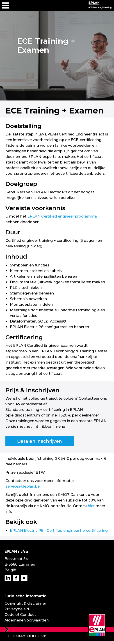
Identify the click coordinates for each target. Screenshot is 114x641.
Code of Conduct (20, 615)
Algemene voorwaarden (27, 620)
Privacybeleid (17, 609)
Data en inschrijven (39, 441)
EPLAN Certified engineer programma (62, 216)
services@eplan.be (22, 486)
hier (91, 506)
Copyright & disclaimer (25, 603)
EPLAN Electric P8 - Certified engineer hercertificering (59, 530)
